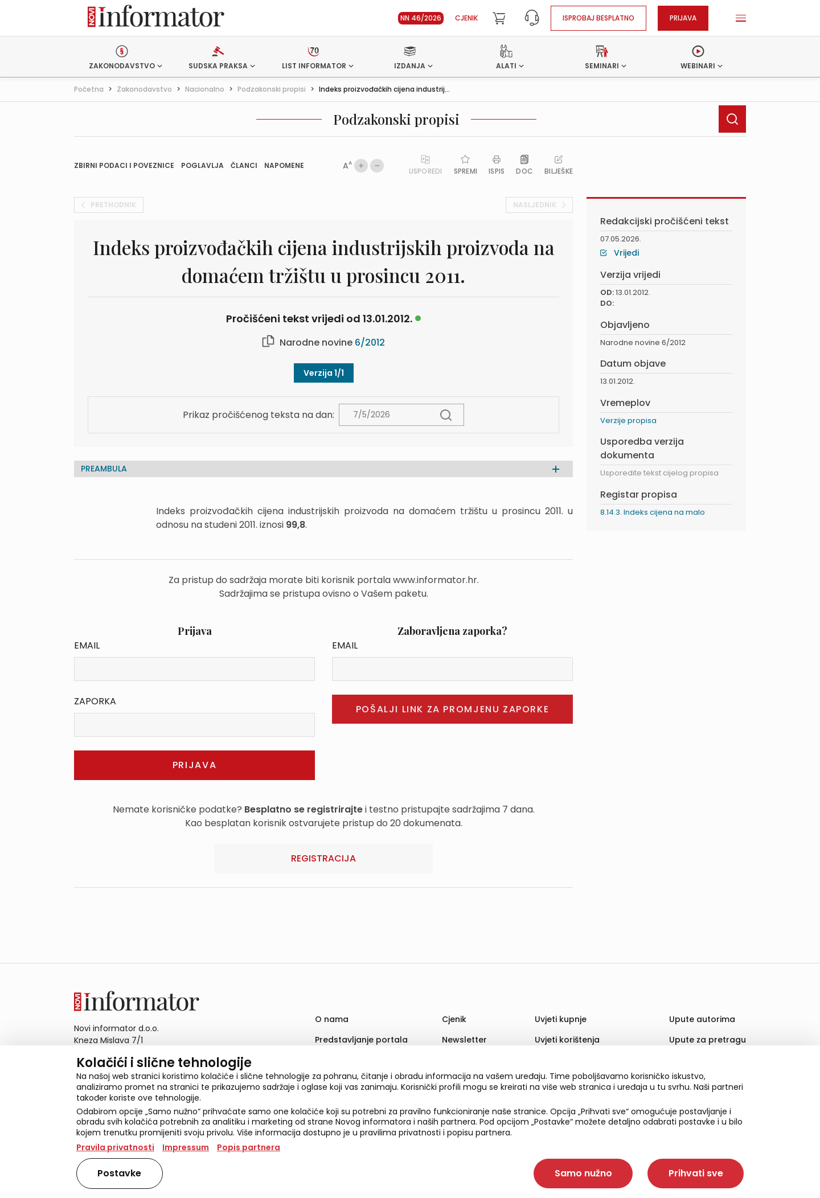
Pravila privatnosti (115, 1147)
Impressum (185, 1147)
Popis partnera (248, 1147)
